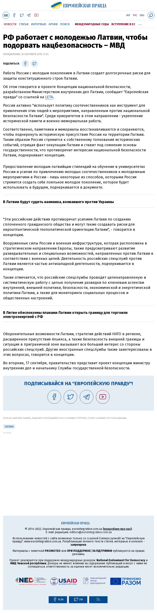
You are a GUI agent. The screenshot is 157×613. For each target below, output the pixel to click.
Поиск (65, 24)
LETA (49, 97)
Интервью (38, 24)
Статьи (24, 24)
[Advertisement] (78, 462)
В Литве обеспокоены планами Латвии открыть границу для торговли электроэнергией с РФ (65, 314)
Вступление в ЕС (123, 24)
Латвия (9, 426)
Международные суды (92, 24)
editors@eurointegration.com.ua (91, 532)
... (140, 23)
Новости (10, 24)
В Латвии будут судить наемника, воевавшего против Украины (58, 202)
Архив (53, 24)
